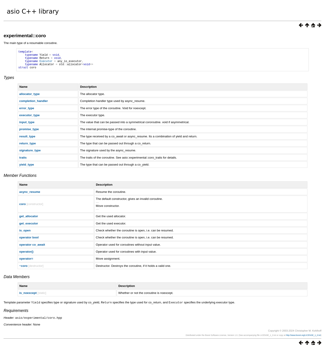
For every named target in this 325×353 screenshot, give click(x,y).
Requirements (16, 314)
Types (9, 81)
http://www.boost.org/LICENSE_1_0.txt (303, 339)
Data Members (17, 281)
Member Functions (20, 179)
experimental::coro (25, 35)
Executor (46, 64)
